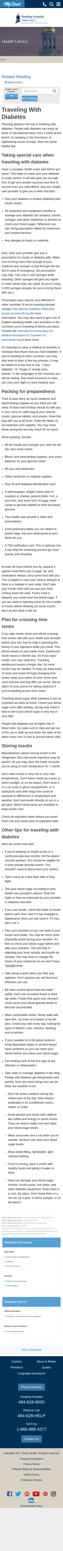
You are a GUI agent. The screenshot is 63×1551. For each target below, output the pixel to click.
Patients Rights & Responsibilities (31, 1469)
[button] (11, 97)
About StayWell (32, 1349)
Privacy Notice (31, 1464)
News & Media (46, 1361)
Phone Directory (31, 1387)
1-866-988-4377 (31, 1429)
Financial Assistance (31, 1458)
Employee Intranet (31, 1480)
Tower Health (29, 1453)
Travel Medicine (12, 1286)
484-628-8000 (31, 1402)
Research (16, 1367)
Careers (16, 1361)
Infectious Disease (13, 1266)
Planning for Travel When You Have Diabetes (23, 1316)
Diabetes (9, 1261)
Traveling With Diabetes (15, 1331)
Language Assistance (31, 1373)
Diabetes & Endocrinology (16, 1281)
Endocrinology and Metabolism (18, 1257)
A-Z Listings (29, 98)
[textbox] (36, 91)
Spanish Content (15, 82)
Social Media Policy (31, 1506)
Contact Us (31, 1439)
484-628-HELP (31, 1415)
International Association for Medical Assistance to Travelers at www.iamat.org (27, 335)
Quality (46, 1367)
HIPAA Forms (31, 1474)
